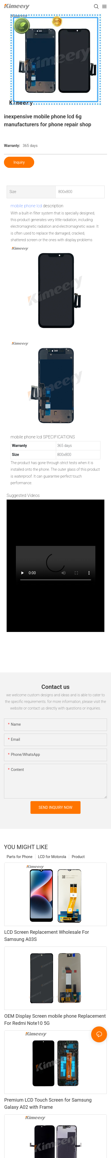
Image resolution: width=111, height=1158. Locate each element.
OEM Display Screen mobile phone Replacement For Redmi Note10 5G (55, 1019)
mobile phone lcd (26, 205)
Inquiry (19, 162)
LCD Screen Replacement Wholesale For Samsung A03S (46, 935)
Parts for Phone (20, 857)
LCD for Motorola (52, 857)
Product (78, 857)
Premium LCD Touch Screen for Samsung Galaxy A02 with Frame (48, 1103)
